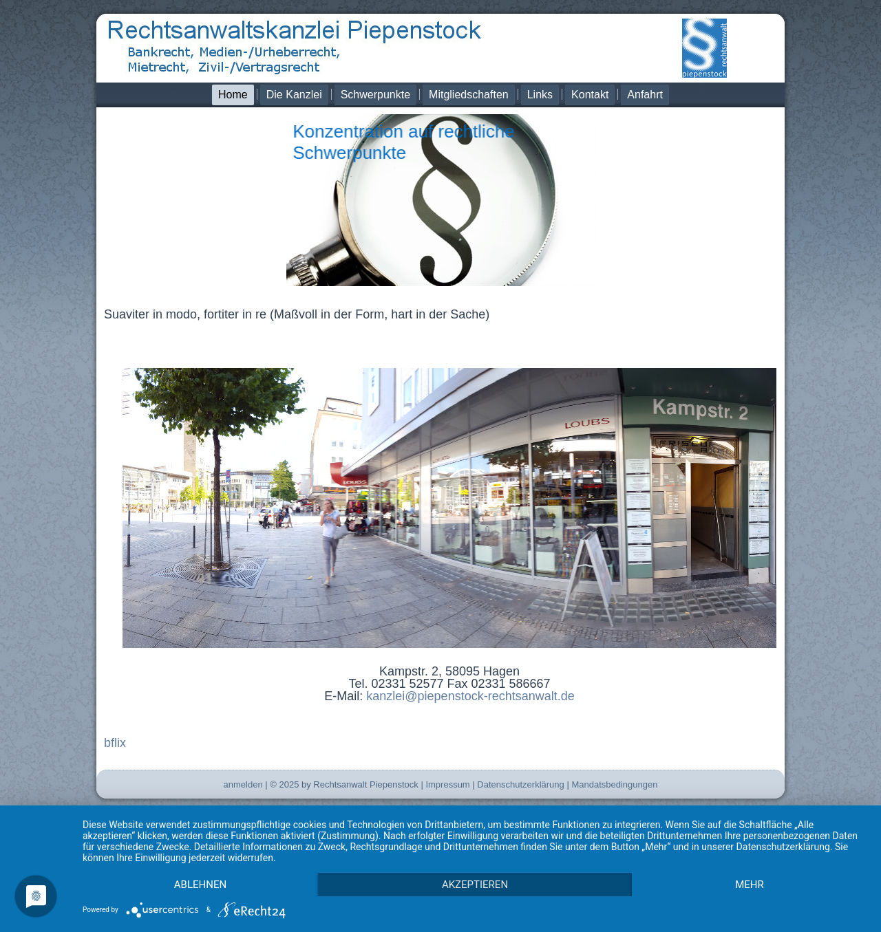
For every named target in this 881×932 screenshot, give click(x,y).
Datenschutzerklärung (520, 784)
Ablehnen (200, 884)
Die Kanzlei (294, 94)
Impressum (447, 784)
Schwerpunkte (375, 94)
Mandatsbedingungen (614, 784)
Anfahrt (645, 94)
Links (540, 94)
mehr (749, 884)
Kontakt (589, 94)
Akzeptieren (475, 884)
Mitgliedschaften (469, 94)
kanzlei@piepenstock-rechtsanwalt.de (470, 696)
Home (233, 94)
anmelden (243, 784)
